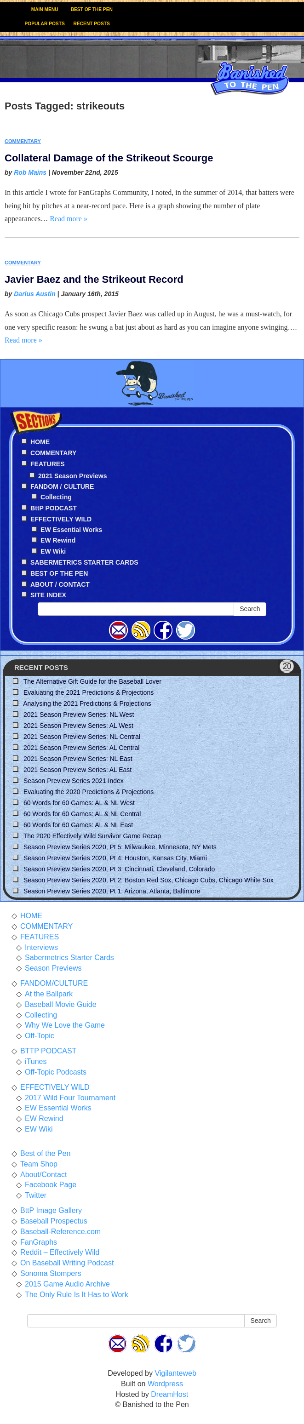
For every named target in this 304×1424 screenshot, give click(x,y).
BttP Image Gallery (51, 1210)
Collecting (56, 497)
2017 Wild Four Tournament (70, 1098)
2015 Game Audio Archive (67, 1284)
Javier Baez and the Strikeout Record (94, 279)
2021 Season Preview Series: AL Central (81, 747)
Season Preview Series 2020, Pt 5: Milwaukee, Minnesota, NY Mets (120, 847)
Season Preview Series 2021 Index (73, 780)
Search (250, 608)
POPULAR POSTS (45, 23)
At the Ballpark (49, 994)
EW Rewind (57, 540)
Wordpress (165, 1384)
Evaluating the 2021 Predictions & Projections (88, 692)
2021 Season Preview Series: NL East (77, 758)
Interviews (41, 947)
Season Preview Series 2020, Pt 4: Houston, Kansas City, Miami (115, 858)
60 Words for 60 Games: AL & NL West (79, 802)
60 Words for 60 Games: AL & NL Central (82, 814)
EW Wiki (53, 551)
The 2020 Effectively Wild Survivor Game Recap (92, 836)
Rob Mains (30, 172)
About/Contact (43, 1174)
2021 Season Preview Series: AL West (78, 725)
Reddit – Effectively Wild (59, 1252)
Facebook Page (50, 1185)
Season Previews (53, 968)
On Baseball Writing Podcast (67, 1263)
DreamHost (169, 1394)
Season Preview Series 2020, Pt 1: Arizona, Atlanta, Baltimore (111, 891)
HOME (31, 916)
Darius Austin (35, 293)
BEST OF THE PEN (92, 9)
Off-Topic (39, 1036)
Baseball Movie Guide (61, 1004)
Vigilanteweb (175, 1373)
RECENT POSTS (92, 23)
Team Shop (38, 1164)
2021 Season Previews (72, 476)
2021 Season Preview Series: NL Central (81, 736)
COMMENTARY (23, 141)
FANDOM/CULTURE (54, 983)
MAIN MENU (44, 9)
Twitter (35, 1195)
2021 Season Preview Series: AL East (77, 769)
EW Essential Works (71, 529)
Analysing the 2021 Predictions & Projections (87, 703)
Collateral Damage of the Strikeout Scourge (109, 158)
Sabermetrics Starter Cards (69, 957)
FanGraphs (38, 1242)
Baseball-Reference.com (60, 1231)
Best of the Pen (45, 1153)
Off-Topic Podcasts (55, 1072)
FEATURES (39, 937)
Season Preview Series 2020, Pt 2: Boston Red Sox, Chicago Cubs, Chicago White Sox (148, 880)
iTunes (35, 1061)
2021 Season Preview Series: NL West (78, 714)
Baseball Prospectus (53, 1221)
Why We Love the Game (65, 1025)
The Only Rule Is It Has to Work (76, 1294)
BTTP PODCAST (48, 1051)
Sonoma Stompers (50, 1273)
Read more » (68, 219)
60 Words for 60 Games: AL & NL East (78, 825)
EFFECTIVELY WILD (55, 1087)
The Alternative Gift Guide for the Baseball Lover (92, 681)
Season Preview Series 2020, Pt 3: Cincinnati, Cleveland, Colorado (119, 869)
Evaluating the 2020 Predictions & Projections (88, 791)
